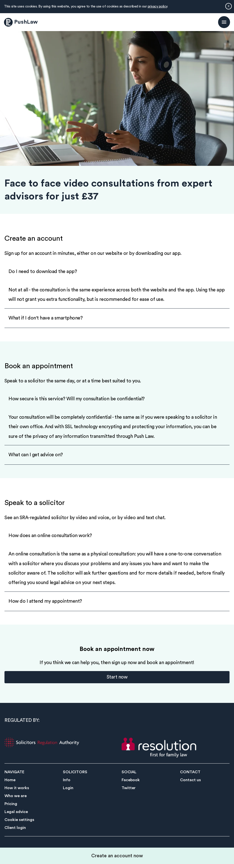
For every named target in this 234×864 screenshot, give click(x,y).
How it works (16, 788)
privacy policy (157, 6)
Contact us (190, 780)
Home (9, 780)
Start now (117, 677)
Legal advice (16, 812)
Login (68, 788)
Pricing (10, 804)
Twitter (129, 788)
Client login (15, 828)
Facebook (131, 780)
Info (66, 780)
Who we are (15, 796)
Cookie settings (19, 820)
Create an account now (117, 855)
